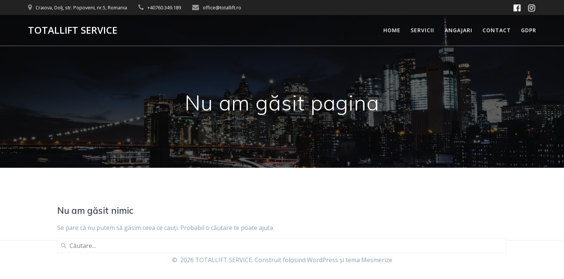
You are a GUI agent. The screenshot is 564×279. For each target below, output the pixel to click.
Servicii (422, 30)
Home (392, 30)
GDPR (528, 30)
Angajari (458, 30)
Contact (496, 30)
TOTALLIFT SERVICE (72, 30)
